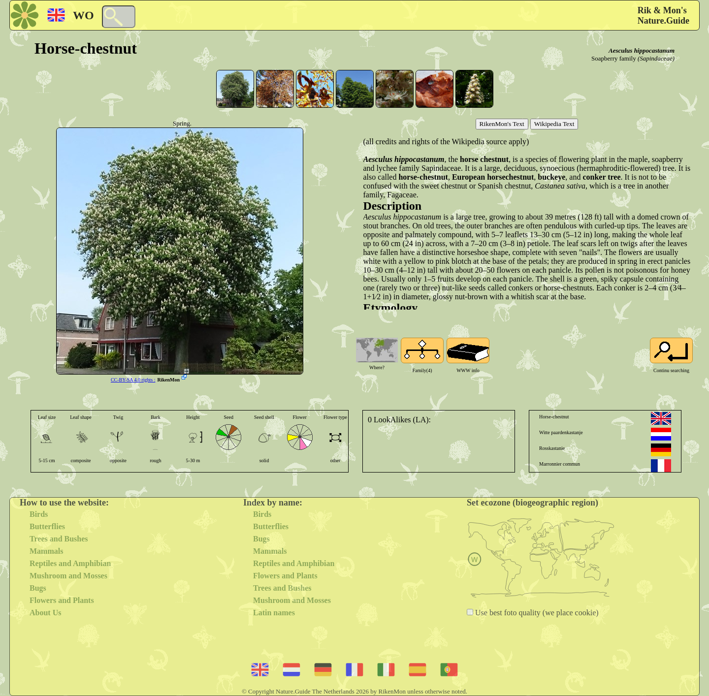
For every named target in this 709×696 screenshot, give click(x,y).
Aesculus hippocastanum (642, 50)
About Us (45, 612)
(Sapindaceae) (656, 58)
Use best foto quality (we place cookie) (536, 612)
